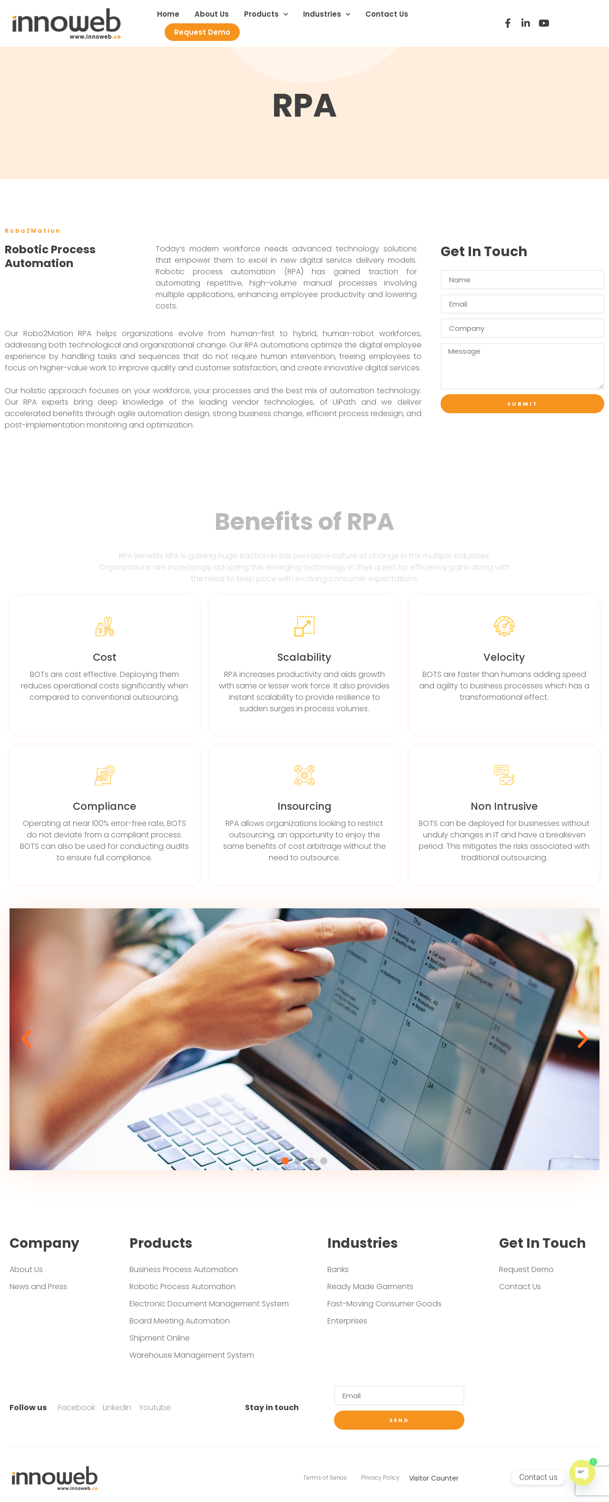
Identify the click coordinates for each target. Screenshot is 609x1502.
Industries (326, 14)
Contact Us (386, 14)
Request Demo (202, 32)
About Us (212, 14)
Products (266, 14)
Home (168, 14)
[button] (285, 1160)
